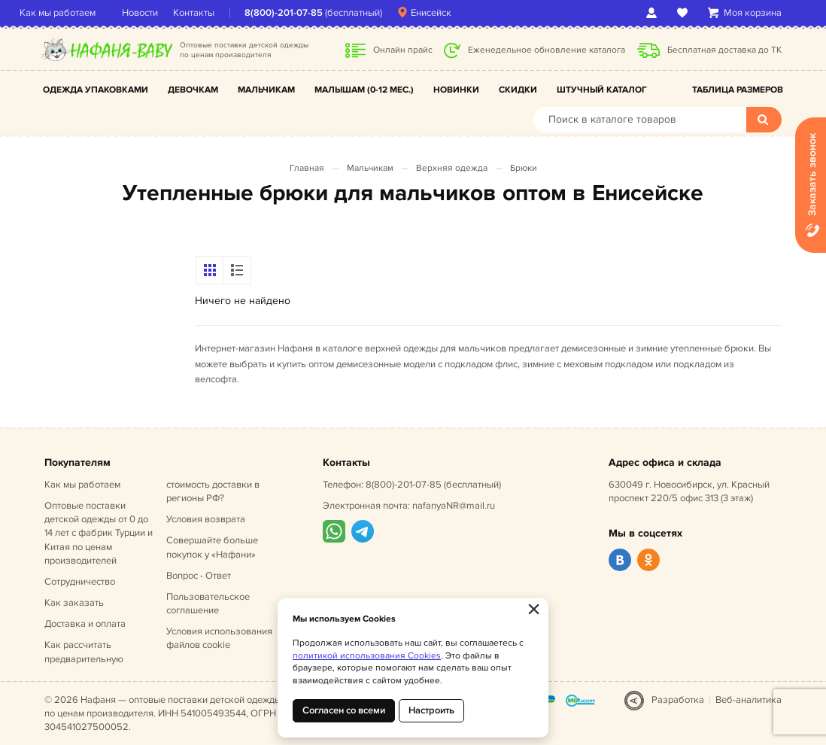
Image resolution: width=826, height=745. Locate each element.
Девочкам (193, 90)
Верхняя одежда (451, 168)
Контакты (218, 13)
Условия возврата (205, 519)
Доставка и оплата (85, 624)
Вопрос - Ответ (198, 576)
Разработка (677, 700)
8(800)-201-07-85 (308, 13)
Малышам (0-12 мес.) (364, 90)
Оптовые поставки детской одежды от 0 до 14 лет (98, 533)
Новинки (456, 90)
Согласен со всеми (343, 710)
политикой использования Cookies (367, 655)
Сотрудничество (79, 582)
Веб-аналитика (748, 700)
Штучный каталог (602, 90)
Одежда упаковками (95, 90)
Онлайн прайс (403, 50)
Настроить (431, 710)
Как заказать (74, 603)
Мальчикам (266, 90)
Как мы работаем (82, 13)
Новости (165, 13)
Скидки (518, 90)
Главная (307, 168)
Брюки (523, 168)
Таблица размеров (737, 90)
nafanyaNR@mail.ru (453, 506)
